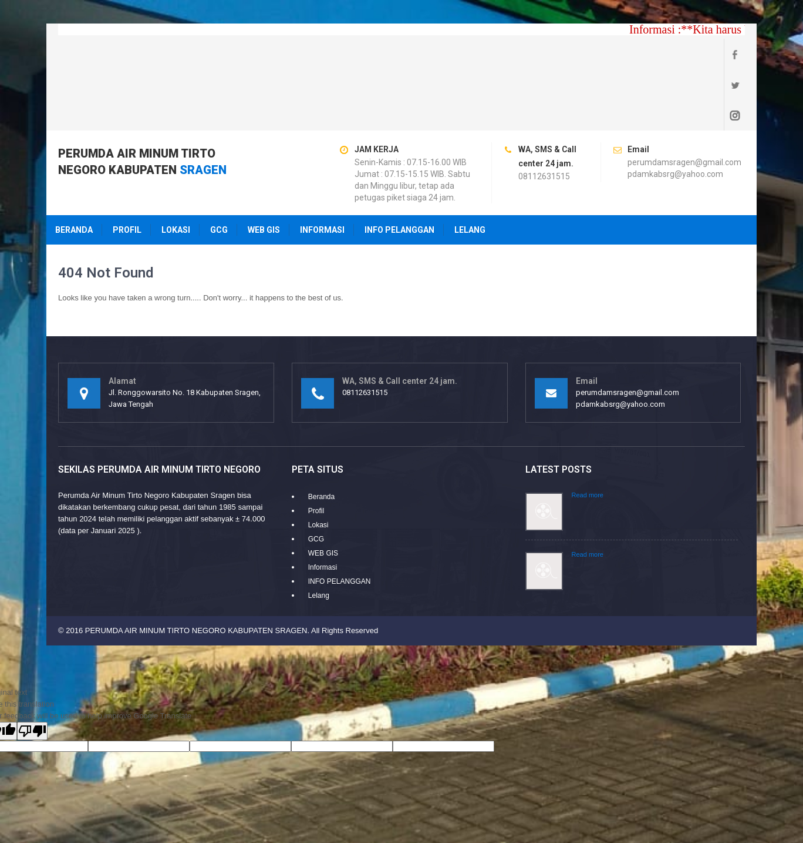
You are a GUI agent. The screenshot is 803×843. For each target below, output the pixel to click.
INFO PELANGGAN (399, 168)
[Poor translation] (32, 670)
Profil (127, 168)
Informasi (322, 168)
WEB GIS (264, 168)
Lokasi (175, 168)
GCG (219, 168)
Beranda (74, 168)
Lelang (469, 168)
